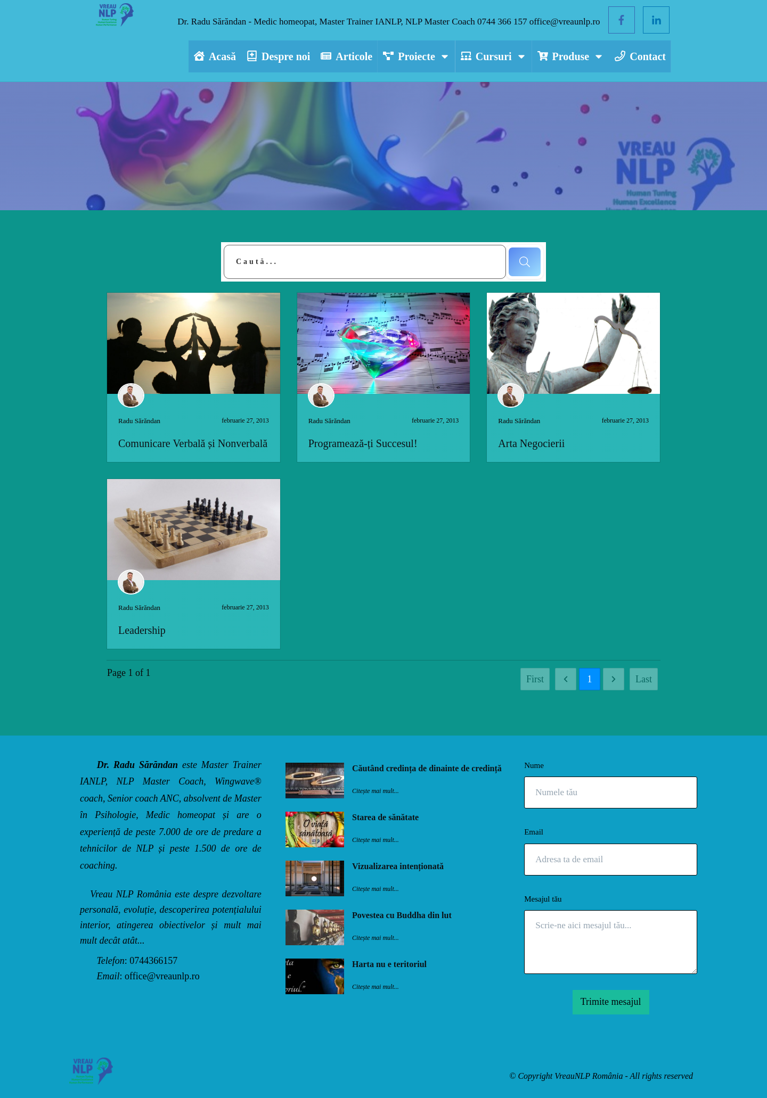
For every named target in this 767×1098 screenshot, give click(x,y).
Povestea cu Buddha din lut (402, 915)
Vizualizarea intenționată (398, 866)
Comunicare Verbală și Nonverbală (192, 443)
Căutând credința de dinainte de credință (427, 768)
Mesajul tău (542, 899)
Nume (534, 765)
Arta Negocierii (531, 443)
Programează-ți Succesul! (363, 443)
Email (533, 832)
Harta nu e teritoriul (389, 964)
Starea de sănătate (385, 817)
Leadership (142, 630)
